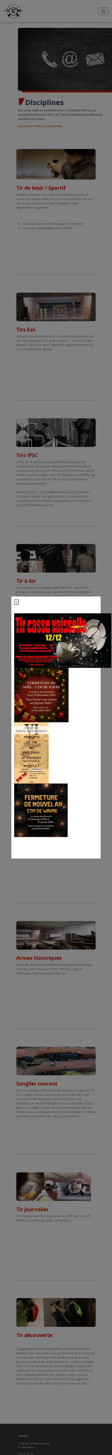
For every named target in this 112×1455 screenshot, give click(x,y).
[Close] (16, 602)
